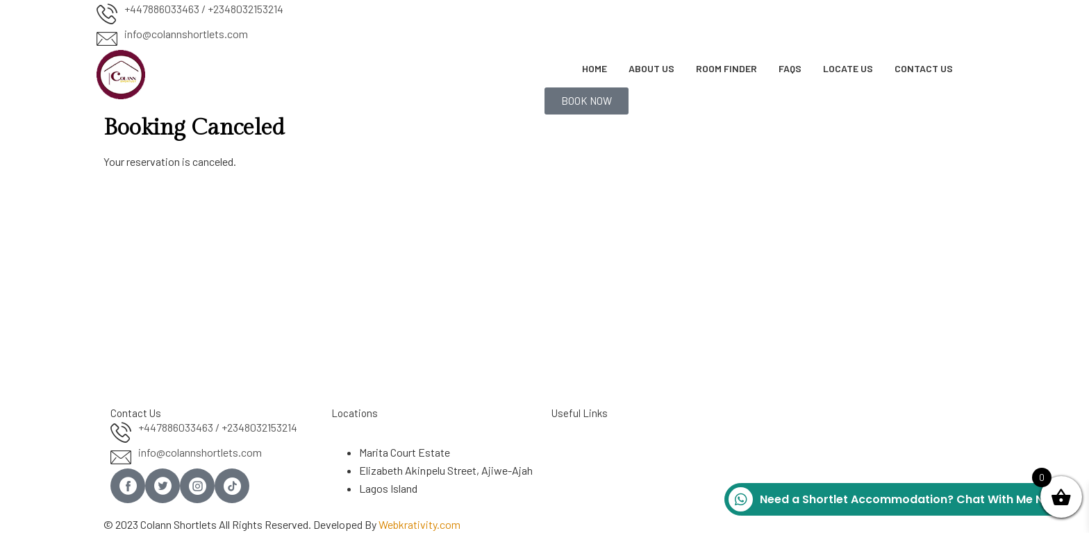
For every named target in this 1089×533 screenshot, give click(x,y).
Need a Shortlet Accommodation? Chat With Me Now (895, 499)
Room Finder (726, 68)
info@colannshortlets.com (186, 33)
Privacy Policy (584, 481)
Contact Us (924, 68)
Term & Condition (591, 463)
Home (594, 68)
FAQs (790, 68)
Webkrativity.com (419, 524)
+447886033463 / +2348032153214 (203, 8)
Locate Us (848, 68)
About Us (651, 68)
